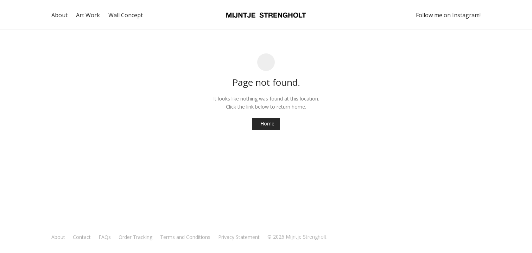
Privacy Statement (239, 237)
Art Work (88, 15)
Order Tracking (135, 237)
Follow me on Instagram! (448, 15)
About (59, 15)
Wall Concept (125, 15)
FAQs (105, 237)
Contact (82, 237)
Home (267, 123)
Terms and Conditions (185, 237)
